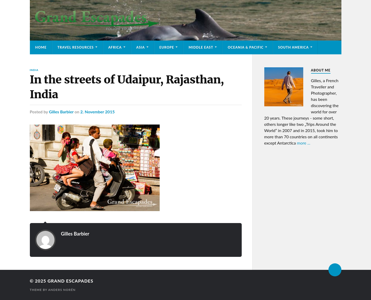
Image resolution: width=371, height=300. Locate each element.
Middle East (200, 47)
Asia (140, 47)
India (34, 69)
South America (293, 47)
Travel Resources (75, 47)
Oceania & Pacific (246, 47)
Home (41, 47)
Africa (115, 47)
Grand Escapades (70, 281)
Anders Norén (62, 290)
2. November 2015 (97, 111)
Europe (166, 47)
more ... (304, 142)
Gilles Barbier (61, 111)
